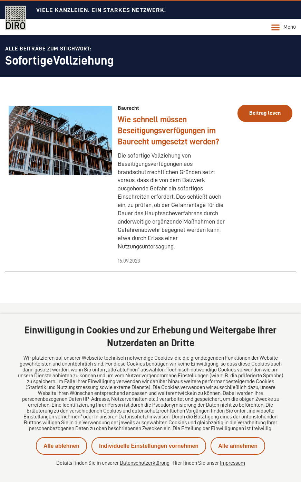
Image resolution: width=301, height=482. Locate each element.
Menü (283, 27)
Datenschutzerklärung (144, 463)
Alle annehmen (238, 446)
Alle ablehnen (61, 446)
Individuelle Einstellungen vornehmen (148, 446)
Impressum (232, 463)
